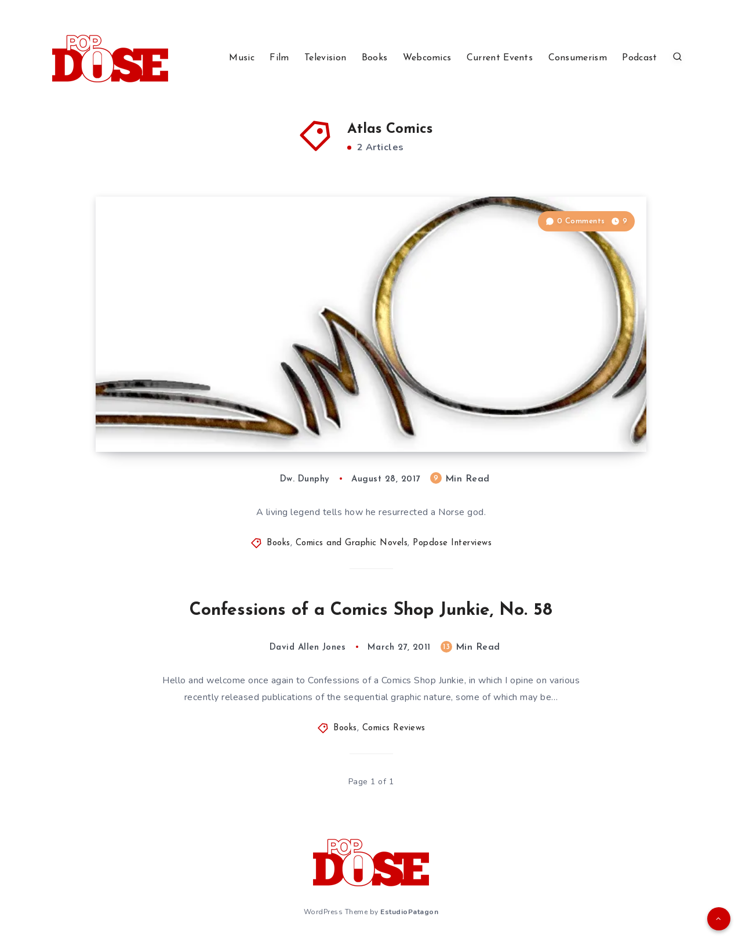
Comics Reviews (393, 728)
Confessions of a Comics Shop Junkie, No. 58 (371, 610)
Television (325, 58)
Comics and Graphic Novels (352, 543)
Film (279, 58)
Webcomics (427, 58)
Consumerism (577, 58)
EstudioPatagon (409, 911)
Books (375, 58)
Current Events (500, 58)
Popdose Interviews (452, 543)
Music (241, 58)
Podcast (639, 58)
